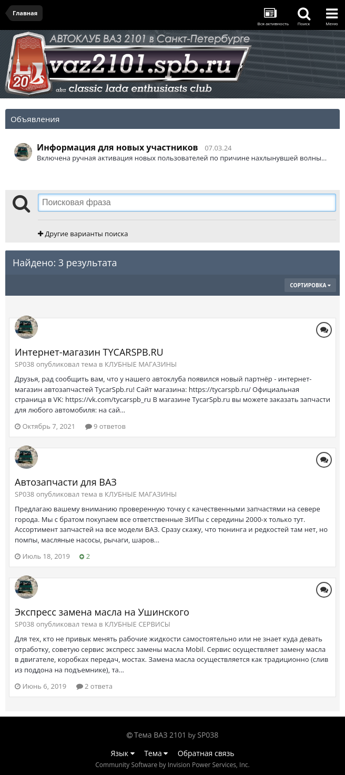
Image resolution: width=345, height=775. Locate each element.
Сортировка (310, 285)
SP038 (207, 735)
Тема (156, 753)
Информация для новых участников (117, 147)
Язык (123, 753)
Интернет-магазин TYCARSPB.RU (89, 352)
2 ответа (94, 686)
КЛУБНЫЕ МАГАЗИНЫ (141, 364)
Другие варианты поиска (83, 233)
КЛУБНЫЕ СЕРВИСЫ (137, 624)
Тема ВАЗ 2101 (160, 735)
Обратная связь (206, 753)
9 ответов (105, 426)
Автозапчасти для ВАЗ (66, 482)
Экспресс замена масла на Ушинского (102, 612)
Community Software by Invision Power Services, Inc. (172, 764)
